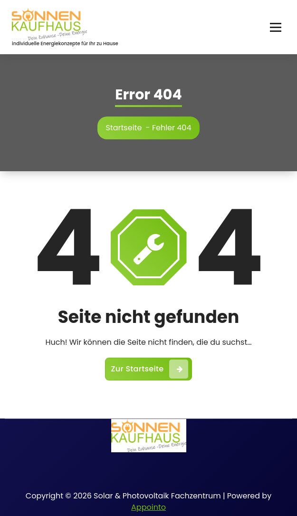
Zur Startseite (150, 369)
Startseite (124, 127)
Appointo (148, 507)
